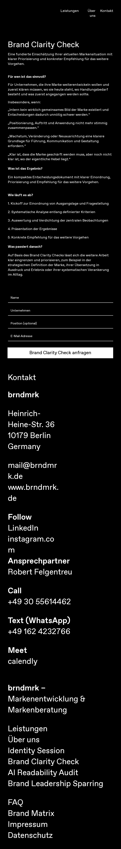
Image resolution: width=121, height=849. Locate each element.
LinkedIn (23, 528)
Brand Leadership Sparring (55, 784)
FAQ (15, 802)
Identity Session (36, 751)
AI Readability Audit (43, 773)
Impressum (28, 824)
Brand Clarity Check (43, 762)
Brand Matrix (31, 813)
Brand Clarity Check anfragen (60, 353)
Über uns (91, 13)
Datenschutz (30, 835)
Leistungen (69, 11)
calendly (23, 661)
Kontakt (106, 11)
